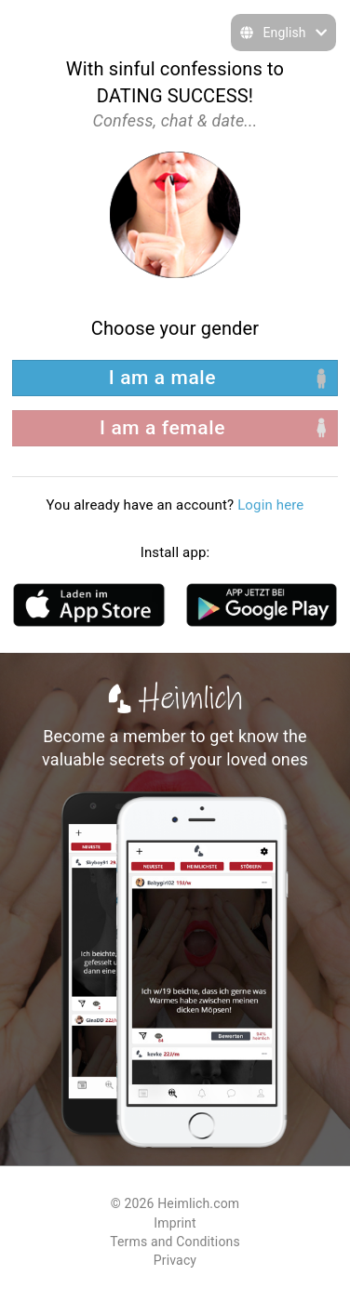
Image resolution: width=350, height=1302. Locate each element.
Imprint (174, 1223)
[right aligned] (175, 428)
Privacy (175, 1260)
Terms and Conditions (175, 1241)
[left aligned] (175, 378)
